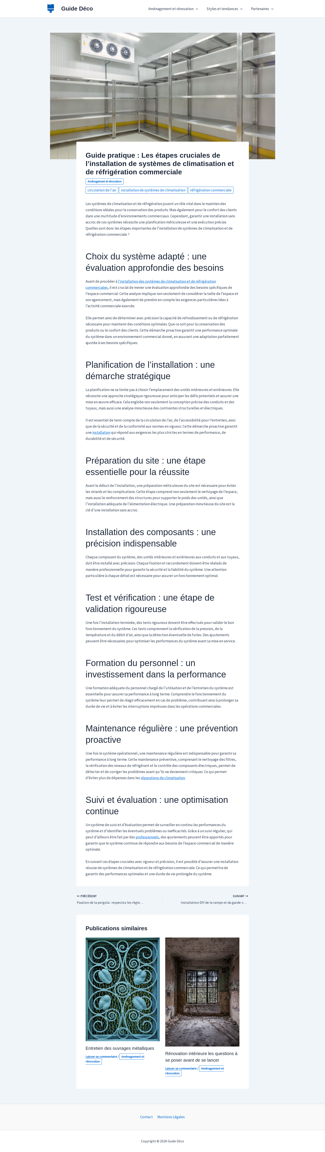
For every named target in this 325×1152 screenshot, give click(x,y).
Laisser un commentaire (101, 1057)
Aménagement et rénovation (175, 9)
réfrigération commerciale (211, 190)
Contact (147, 1116)
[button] (198, 9)
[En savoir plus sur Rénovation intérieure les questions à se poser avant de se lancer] (202, 991)
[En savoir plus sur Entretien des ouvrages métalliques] (123, 989)
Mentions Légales (170, 1116)
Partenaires (262, 9)
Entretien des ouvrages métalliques (120, 1048)
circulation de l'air (102, 190)
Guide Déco (77, 8)
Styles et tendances (226, 9)
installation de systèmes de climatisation (153, 190)
